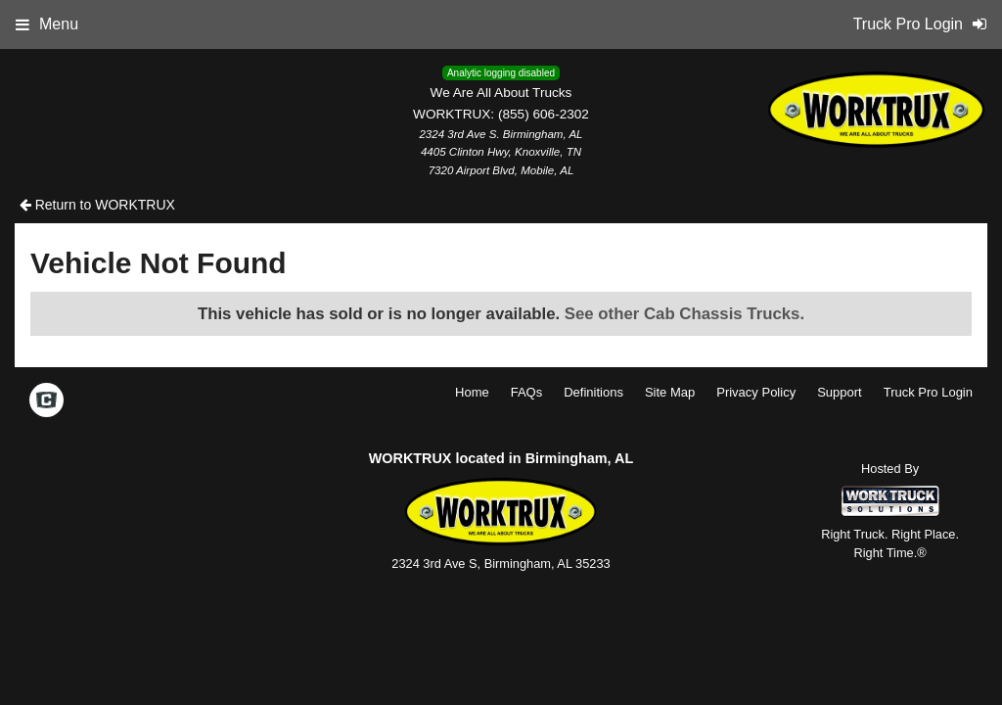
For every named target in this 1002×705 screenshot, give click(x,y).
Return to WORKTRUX (97, 204)
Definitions (593, 392)
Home (472, 392)
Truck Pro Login (928, 392)
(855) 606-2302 (543, 114)
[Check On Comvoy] (46, 401)
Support (839, 392)
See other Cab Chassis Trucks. (684, 314)
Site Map (670, 392)
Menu (47, 24)
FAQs (527, 392)
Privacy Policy (756, 392)
